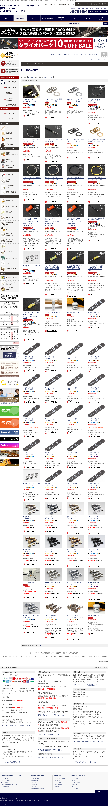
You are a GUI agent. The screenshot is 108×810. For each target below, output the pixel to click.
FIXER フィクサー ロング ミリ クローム (74, 583)
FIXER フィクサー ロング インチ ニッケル (96, 583)
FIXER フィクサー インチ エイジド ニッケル (75, 616)
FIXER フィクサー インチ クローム (93, 517)
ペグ (7, 246)
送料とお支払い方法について (98, 59)
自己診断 (57, 786)
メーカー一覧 (10, 113)
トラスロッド (10, 252)
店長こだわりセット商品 (10, 166)
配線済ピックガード (10, 160)
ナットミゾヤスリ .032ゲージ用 (28, 419)
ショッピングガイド (36, 778)
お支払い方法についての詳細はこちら (16, 725)
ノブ (7, 229)
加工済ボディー (11, 133)
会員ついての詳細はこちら (12, 762)
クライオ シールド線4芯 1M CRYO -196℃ (96, 219)
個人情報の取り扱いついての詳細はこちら (89, 742)
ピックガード (10, 212)
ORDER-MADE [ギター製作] (78, 775)
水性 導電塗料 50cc (73, 312)
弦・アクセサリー (11, 277)
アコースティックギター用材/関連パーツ (10, 283)
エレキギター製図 (10, 289)
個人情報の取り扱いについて (9, 784)
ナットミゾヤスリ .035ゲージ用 (50, 419)
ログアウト (34, 784)
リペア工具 (9, 175)
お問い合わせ (5, 786)
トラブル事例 (58, 784)
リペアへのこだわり (60, 778)
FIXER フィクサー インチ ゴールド (72, 550)
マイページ (66, 55)
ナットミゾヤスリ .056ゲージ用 (93, 453)
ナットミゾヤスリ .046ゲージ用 (50, 453)
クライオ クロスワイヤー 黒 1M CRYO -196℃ (75, 178)
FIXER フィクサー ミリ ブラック (50, 550)
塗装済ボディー (11, 139)
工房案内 (74, 780)
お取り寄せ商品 (11, 105)
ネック (8, 127)
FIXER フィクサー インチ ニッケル (72, 517)
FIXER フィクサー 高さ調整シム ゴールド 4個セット (96, 140)
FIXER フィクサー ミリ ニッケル (29, 517)
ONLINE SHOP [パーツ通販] (38, 775)
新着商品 (9, 93)
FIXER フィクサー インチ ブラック (93, 550)
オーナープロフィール (61, 18)
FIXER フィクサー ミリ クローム (50, 517)
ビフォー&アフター (60, 782)
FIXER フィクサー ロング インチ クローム (31, 616)
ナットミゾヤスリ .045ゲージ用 (28, 453)
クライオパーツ (11, 87)
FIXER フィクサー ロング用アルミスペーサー (31, 484)
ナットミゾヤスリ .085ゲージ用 (72, 484)
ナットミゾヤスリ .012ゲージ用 (72, 357)
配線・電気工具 (11, 192)
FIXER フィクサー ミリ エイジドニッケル (52, 616)
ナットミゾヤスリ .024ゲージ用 (72, 388)
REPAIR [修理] (57, 775)
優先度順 (30, 77)
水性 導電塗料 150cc (95, 615)
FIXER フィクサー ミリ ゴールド (29, 550)
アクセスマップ (101, 18)
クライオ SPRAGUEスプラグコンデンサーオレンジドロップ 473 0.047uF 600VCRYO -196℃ (74, 221)
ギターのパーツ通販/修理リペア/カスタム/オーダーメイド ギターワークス (15, 8)
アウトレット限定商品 (10, 99)
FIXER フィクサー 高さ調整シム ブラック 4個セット (75, 140)
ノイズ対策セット (28, 582)
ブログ (88, 18)
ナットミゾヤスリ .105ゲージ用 (93, 484)
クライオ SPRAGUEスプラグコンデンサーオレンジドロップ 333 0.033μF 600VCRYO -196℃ (52, 221)
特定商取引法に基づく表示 (38, 788)
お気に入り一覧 (56, 55)
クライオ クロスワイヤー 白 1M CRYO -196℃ (54, 178)
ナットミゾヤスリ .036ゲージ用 (72, 419)
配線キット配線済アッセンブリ (12, 154)
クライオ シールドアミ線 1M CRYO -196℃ (32, 178)
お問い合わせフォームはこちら (85, 762)
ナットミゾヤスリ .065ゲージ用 (50, 484)
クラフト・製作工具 (9, 180)
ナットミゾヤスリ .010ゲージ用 (28, 357)
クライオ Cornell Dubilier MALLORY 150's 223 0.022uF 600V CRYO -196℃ (75, 268)
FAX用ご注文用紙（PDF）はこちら (51, 750)
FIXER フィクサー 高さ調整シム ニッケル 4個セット (53, 100)
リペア (34, 18)
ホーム (7, 18)
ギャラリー (74, 784)
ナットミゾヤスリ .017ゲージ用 (50, 388)
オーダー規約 (75, 788)
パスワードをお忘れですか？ (90, 55)
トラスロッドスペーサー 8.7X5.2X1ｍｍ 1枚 (31, 100)
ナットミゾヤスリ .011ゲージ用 (50, 357)
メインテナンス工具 (11, 186)
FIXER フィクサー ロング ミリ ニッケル (53, 583)
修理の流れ (57, 780)
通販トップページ (26, 63)
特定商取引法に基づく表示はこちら (51, 757)
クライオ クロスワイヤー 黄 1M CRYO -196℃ (97, 178)
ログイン (75, 55)
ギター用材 (9, 144)
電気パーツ (9, 201)
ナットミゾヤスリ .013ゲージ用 (93, 357)
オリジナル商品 (11, 82)
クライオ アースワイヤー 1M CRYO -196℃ (32, 140)
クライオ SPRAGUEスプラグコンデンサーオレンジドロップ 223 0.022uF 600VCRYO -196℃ (30, 221)
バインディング (11, 269)
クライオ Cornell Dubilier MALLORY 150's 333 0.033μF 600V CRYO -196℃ (97, 268)
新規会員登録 (34, 780)
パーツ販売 (20, 18)
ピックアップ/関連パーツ (10, 240)
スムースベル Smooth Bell (53, 312)
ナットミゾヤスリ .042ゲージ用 (93, 419)
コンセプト (74, 18)
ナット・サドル (11, 217)
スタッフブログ (6, 780)
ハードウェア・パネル (11, 223)
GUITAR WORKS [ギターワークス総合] (11, 775)
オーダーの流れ (76, 778)
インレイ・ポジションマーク (11, 257)
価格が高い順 (48, 77)
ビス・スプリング (11, 206)
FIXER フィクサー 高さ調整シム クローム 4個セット (75, 100)
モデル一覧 (9, 119)
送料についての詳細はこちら (48, 734)
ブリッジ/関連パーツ (9, 235)
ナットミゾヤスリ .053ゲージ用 (72, 453)
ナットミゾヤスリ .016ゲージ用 (28, 388)
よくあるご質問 (76, 782)
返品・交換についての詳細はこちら (86, 685)
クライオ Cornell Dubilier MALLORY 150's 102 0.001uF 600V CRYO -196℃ (53, 268)
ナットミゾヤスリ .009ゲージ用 (93, 313)
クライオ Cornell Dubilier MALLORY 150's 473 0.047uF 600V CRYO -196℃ (32, 315)
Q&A (56, 788)
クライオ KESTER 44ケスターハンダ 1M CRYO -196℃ (95, 101)
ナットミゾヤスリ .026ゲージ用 (93, 388)
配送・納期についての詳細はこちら (51, 715)
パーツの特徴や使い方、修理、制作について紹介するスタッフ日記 (9, 403)
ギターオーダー (47, 18)
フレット (9, 263)
